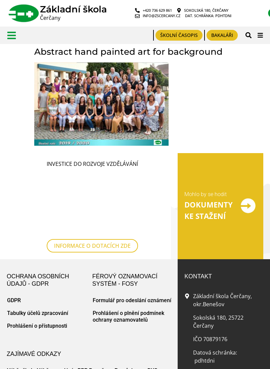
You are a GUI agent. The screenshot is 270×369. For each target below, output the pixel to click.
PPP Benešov (94, 313)
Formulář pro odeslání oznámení (132, 243)
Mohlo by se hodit (205, 166)
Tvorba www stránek (116, 359)
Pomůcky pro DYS (136, 313)
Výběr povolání (55, 313)
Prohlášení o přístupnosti (37, 268)
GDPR (14, 243)
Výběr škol (19, 313)
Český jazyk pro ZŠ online (40, 326)
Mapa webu (52, 359)
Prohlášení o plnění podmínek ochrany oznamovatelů (128, 259)
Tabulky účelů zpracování (37, 255)
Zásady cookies (80, 359)
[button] (248, 35)
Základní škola (73, 9)
